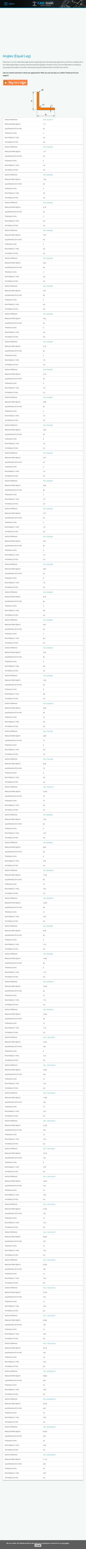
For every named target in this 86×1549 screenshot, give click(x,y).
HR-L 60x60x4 (48, 592)
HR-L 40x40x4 (48, 258)
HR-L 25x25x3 (48, 120)
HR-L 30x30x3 (48, 175)
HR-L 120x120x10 (49, 1176)
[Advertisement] (43, 15)
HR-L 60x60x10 (48, 703)
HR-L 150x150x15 (49, 1316)
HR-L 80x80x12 (48, 898)
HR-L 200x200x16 (49, 1371)
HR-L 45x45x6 (48, 425)
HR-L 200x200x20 (49, 1427)
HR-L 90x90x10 (48, 982)
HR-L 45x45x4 (48, 369)
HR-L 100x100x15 (49, 1121)
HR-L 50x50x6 (48, 536)
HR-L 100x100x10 (49, 1065)
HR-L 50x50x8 (48, 564)
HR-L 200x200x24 (49, 1455)
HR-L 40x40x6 (48, 314)
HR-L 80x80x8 (48, 843)
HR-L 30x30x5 (48, 203)
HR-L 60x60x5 (48, 620)
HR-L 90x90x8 (48, 954)
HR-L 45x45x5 (48, 397)
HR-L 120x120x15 (49, 1232)
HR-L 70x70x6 (48, 731)
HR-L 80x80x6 (48, 815)
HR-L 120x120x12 (49, 1204)
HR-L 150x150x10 (49, 1260)
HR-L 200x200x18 (49, 1399)
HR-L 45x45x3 (48, 342)
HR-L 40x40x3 (48, 230)
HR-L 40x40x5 (48, 286)
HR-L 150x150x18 (49, 1343)
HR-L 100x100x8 (49, 1037)
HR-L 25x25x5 (48, 147)
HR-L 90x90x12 (48, 1009)
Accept (38, 1545)
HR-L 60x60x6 (48, 648)
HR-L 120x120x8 (49, 1149)
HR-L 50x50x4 (48, 481)
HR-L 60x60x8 (48, 676)
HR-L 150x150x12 (49, 1288)
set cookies (65, 1543)
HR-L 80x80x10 (48, 870)
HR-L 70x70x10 (48, 787)
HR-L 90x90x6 (48, 926)
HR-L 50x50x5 (48, 509)
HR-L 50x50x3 (48, 453)
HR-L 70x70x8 (48, 759)
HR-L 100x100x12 (49, 1093)
